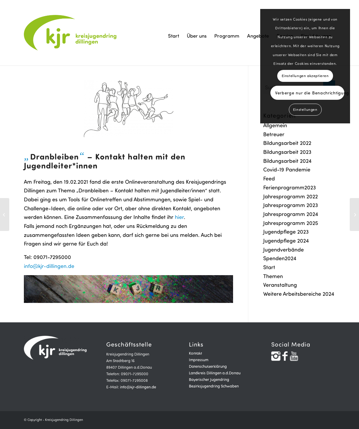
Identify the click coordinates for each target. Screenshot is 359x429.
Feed (269, 178)
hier (179, 217)
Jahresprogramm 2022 (290, 196)
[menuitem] (173, 35)
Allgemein (275, 125)
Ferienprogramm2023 (289, 187)
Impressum (198, 359)
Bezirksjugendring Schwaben (214, 386)
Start (269, 267)
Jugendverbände (283, 249)
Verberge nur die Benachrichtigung (309, 92)
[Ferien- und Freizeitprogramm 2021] (354, 214)
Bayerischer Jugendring (209, 379)
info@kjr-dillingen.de (49, 266)
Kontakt (195, 353)
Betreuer (273, 134)
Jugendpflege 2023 (286, 231)
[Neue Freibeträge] (4, 214)
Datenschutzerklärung (208, 366)
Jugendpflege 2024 (286, 240)
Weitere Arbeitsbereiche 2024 (298, 293)
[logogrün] (71, 32)
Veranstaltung (280, 284)
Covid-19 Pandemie (286, 169)
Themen (273, 276)
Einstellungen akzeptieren (305, 75)
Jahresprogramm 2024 (290, 214)
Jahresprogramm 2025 (290, 223)
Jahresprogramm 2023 (290, 205)
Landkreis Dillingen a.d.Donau (215, 372)
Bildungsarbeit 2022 (287, 143)
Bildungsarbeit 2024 (287, 160)
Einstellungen (305, 109)
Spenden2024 (279, 258)
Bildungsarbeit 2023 (287, 151)
